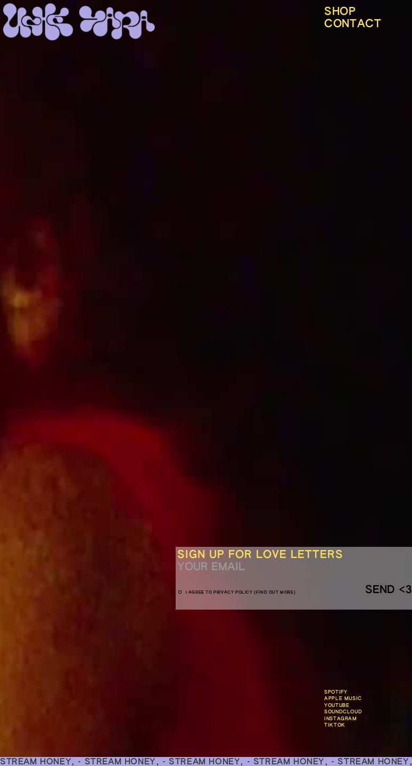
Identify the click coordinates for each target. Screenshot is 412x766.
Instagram (340, 719)
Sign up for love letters (260, 554)
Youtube (336, 705)
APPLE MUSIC (343, 698)
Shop (340, 11)
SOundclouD (343, 712)
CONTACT (352, 24)
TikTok (334, 725)
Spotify (335, 692)
